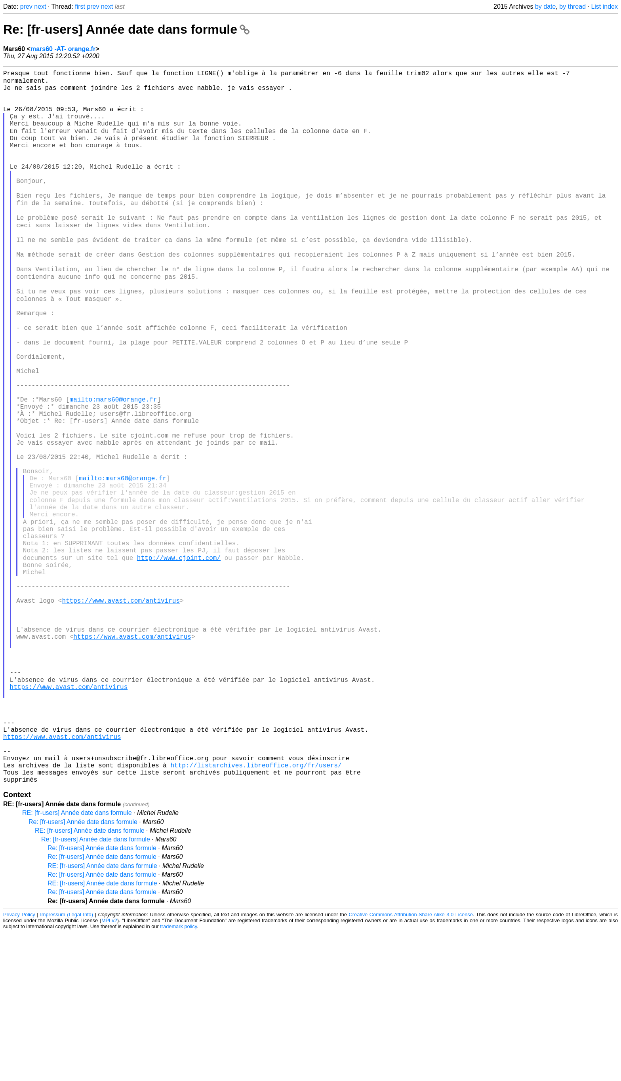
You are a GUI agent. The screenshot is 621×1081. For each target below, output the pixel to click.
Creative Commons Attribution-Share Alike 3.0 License (411, 1063)
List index (604, 6)
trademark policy (178, 1075)
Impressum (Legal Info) (66, 1063)
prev (26, 6)
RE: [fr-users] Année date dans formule (77, 961)
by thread (572, 6)
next (40, 6)
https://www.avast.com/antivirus (121, 710)
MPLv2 (109, 1069)
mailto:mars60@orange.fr (113, 466)
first (80, 6)
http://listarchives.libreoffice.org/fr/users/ (255, 910)
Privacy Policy (19, 1063)
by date (545, 6)
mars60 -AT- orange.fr (62, 49)
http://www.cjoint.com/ (179, 657)
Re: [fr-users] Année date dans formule (126, 29)
